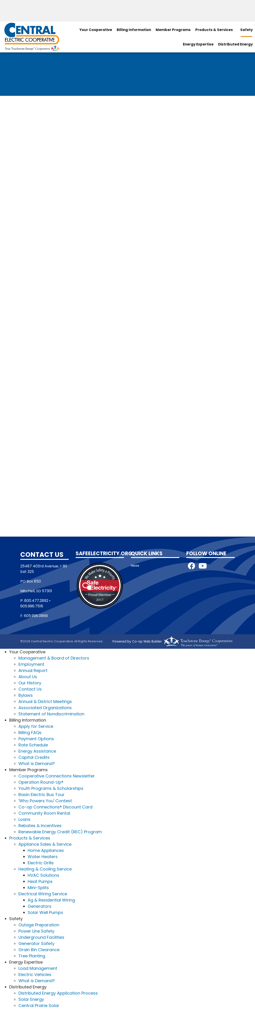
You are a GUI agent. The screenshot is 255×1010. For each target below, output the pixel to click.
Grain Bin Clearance (38, 950)
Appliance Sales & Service (44, 844)
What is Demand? (36, 763)
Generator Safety (36, 943)
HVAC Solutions (43, 875)
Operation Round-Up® (40, 782)
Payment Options (36, 739)
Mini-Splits (38, 888)
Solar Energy (31, 999)
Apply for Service (35, 726)
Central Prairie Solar (38, 1005)
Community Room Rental (44, 813)
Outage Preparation (38, 925)
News (135, 565)
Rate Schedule (33, 745)
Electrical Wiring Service (42, 894)
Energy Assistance (37, 751)
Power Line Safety (36, 931)
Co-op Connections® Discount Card (55, 807)
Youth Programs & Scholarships (50, 788)
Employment (31, 664)
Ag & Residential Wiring (51, 900)
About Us (27, 677)
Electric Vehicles (34, 974)
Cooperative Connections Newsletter (56, 776)
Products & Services (214, 29)
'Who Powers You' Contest (45, 801)
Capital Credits (34, 757)
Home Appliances (46, 850)
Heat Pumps (40, 881)
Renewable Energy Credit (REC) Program (60, 832)
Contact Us (30, 689)
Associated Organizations (45, 708)
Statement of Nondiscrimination (51, 714)
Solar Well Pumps (45, 912)
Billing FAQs (30, 732)
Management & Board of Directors (53, 658)
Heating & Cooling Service (45, 869)
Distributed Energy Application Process (58, 993)
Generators (39, 906)
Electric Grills (41, 863)
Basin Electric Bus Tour (41, 794)
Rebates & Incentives (40, 825)
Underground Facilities (41, 937)
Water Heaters (43, 856)
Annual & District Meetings (45, 701)
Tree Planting (31, 956)
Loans (24, 819)
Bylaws (25, 695)
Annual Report (32, 670)
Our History (29, 683)
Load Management (37, 968)
